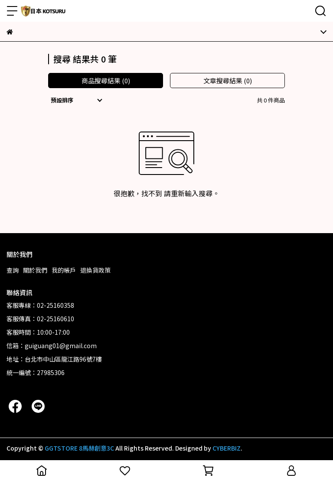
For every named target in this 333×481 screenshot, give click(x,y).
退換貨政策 (95, 270)
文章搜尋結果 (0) (227, 80)
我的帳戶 (64, 270)
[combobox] (77, 100)
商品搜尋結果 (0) (106, 80)
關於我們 (35, 270)
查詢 (13, 270)
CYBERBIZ (226, 448)
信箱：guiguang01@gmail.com (52, 345)
